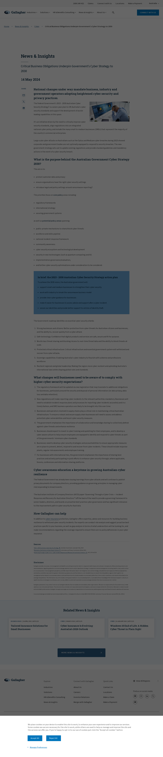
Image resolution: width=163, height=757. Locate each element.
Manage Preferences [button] (38, 747)
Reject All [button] (53, 738)
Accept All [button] (35, 738)
